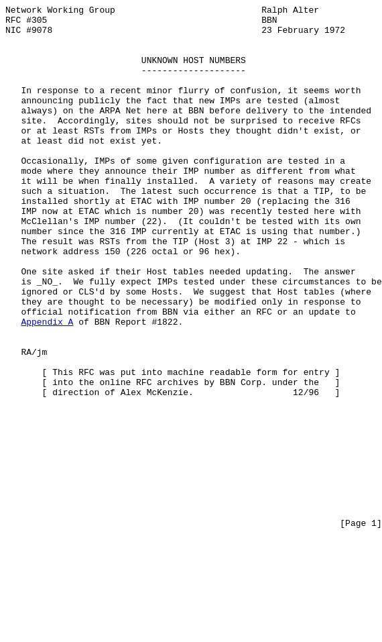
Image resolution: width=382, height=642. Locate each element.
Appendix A (47, 386)
